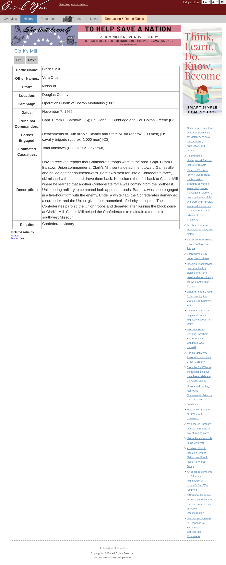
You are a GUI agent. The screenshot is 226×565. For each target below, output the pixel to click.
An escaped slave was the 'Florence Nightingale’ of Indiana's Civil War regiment (199, 480)
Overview (10, 18)
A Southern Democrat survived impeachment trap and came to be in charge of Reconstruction (199, 504)
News (94, 18)
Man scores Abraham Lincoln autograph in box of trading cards (199, 428)
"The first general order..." (73, 4)
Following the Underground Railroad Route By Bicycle (199, 160)
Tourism (72, 19)
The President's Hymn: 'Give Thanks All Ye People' (200, 244)
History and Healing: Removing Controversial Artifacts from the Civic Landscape (199, 395)
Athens (15, 235)
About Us (122, 548)
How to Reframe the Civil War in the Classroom (198, 414)
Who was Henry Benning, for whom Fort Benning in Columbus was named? (197, 338)
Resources (47, 18)
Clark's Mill (25, 51)
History (29, 18)
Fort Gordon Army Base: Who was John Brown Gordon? (199, 357)
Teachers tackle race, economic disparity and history (200, 230)
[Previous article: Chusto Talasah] (19, 60)
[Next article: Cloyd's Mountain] (32, 60)
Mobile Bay (17, 238)
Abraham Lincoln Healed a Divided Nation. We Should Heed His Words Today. (197, 457)
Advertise (107, 548)
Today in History (192, 2)
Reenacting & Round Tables (124, 18)
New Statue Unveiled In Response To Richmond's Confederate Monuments (199, 527)
